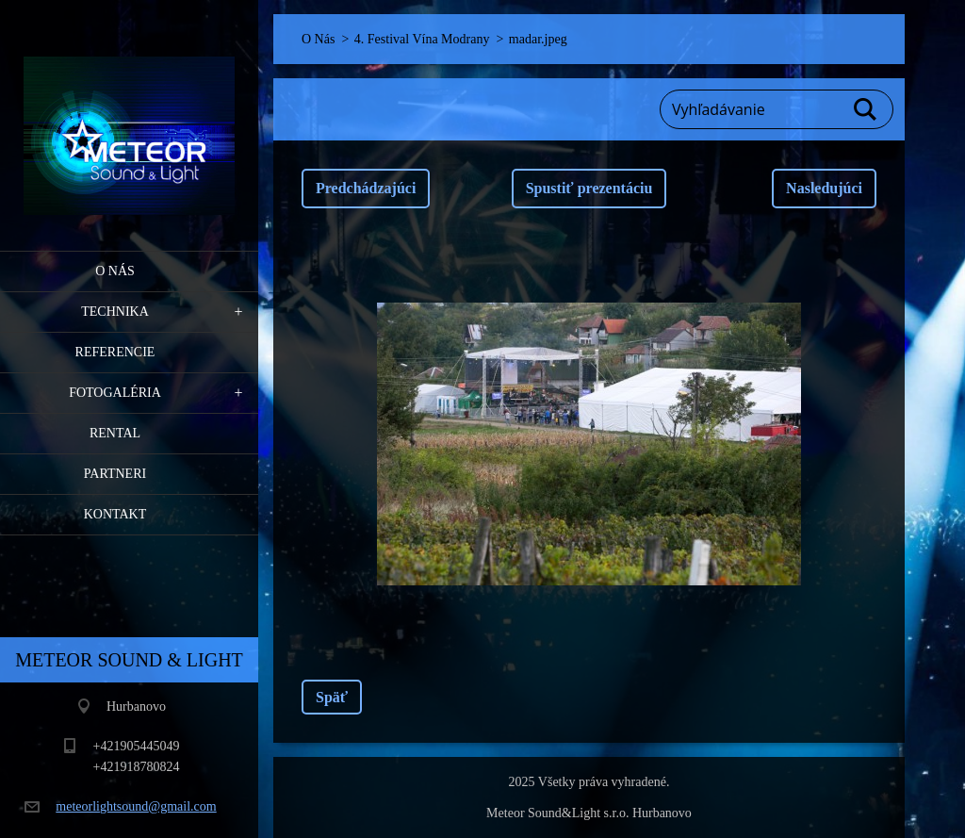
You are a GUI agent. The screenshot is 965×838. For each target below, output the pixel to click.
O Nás (115, 271)
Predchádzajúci (366, 188)
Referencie (115, 352)
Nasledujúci (824, 188)
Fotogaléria (115, 393)
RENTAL (115, 433)
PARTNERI (115, 474)
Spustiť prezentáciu (589, 188)
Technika (115, 311)
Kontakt (115, 514)
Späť (332, 697)
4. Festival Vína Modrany (422, 39)
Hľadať (866, 109)
